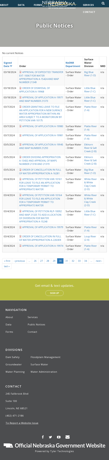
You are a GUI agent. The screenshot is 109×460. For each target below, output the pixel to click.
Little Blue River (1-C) (90, 89)
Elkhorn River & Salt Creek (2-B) (90, 148)
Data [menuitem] (21, 5)
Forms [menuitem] (38, 5)
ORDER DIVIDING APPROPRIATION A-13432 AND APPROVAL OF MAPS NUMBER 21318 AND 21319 (40, 161)
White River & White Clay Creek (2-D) (90, 184)
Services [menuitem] (88, 5)
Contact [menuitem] (89, 12)
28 (48, 260)
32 (74, 260)
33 (80, 260)
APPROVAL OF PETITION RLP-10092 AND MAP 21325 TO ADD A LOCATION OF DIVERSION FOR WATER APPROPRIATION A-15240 (40, 216)
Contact (32, 331)
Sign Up (54, 293)
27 (42, 260)
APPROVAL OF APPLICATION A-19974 (42, 245)
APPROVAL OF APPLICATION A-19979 (42, 227)
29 (55, 260)
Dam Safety (13, 357)
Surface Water (39, 364)
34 (86, 260)
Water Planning (15, 371)
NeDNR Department (73, 64)
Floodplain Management (46, 357)
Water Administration (44, 371)
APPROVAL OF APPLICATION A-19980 (42, 126)
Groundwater (14, 364)
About (9, 317)
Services (33, 317)
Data (8, 324)
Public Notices (36, 324)
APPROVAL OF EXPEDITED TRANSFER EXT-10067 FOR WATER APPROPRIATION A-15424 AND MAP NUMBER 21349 (41, 77)
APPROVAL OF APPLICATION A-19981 (42, 135)
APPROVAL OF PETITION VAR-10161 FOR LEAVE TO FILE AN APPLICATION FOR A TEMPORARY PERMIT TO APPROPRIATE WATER (40, 184)
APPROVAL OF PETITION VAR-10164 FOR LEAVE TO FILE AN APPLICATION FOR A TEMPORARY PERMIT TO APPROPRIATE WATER (40, 200)
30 (61, 261)
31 (67, 260)
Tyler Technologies (62, 451)
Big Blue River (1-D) (90, 74)
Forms (9, 331)
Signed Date (8, 64)
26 (36, 260)
